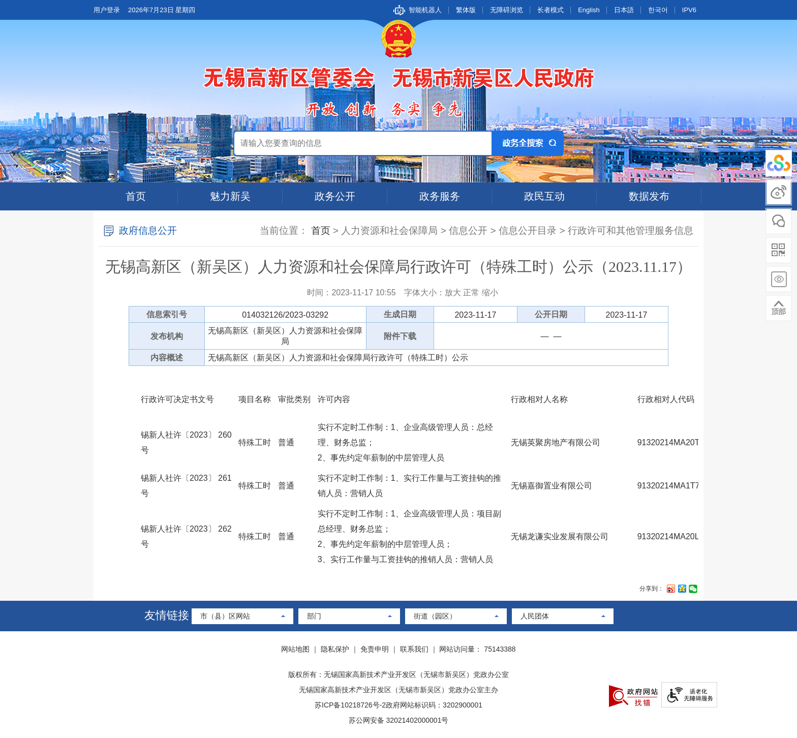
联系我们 (414, 649)
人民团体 (534, 616)
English (589, 10)
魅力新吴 (230, 196)
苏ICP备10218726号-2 (350, 705)
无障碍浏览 (506, 10)
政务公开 (335, 196)
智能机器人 (425, 10)
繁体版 (466, 10)
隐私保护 (335, 649)
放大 (453, 292)
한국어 (658, 10)
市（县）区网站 (225, 616)
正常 (471, 292)
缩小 (490, 292)
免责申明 (374, 649)
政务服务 (439, 196)
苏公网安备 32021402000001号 (399, 720)
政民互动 (544, 196)
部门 (314, 616)
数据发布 (649, 196)
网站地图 (295, 649)
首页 (136, 196)
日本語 (624, 10)
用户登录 (107, 10)
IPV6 (689, 10)
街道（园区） (435, 616)
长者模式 (550, 10)
